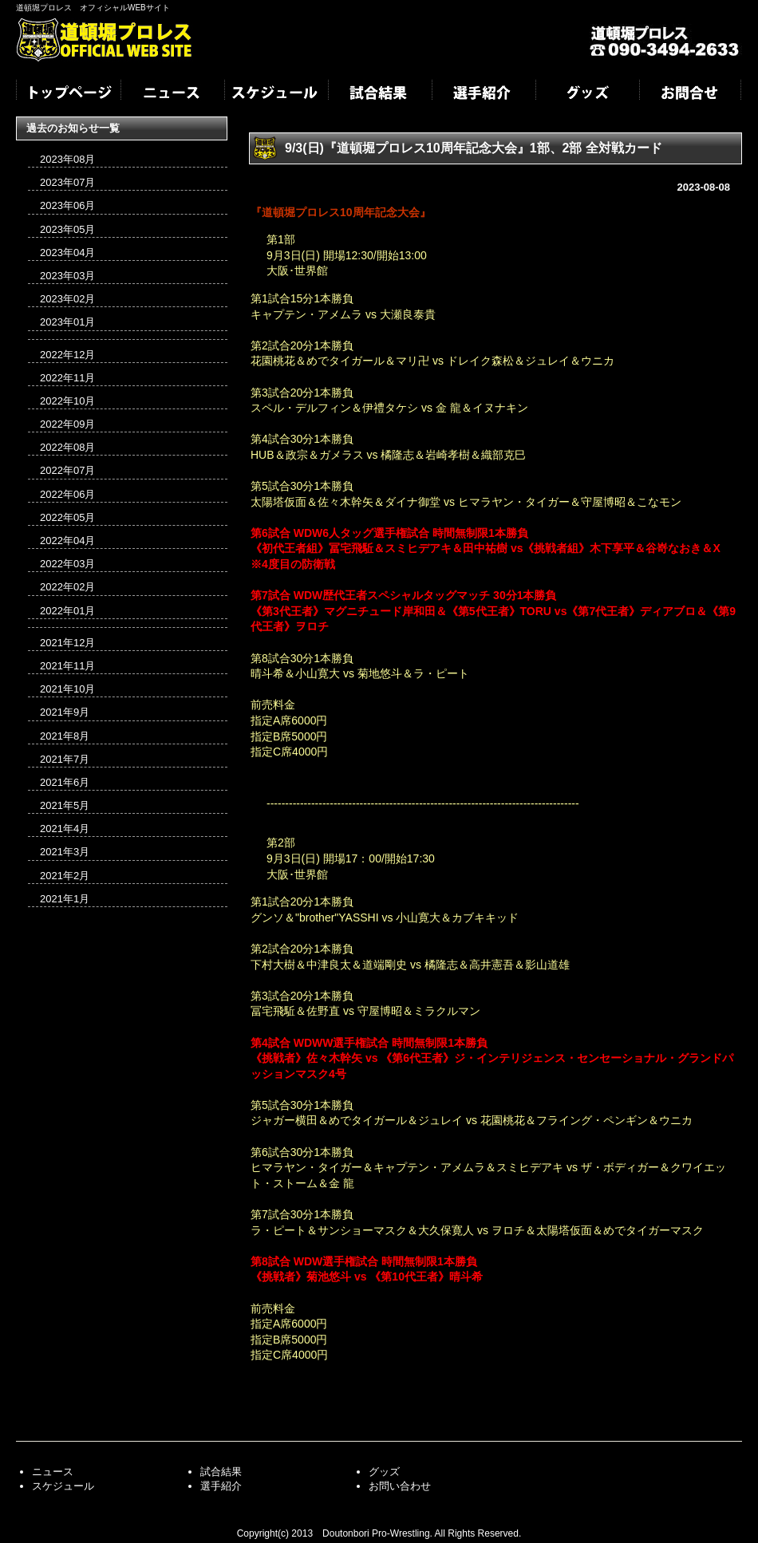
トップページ (68, 94)
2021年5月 (64, 805)
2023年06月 (67, 205)
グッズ (586, 94)
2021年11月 (67, 666)
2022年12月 (67, 355)
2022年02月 (67, 587)
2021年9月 (64, 712)
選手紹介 (483, 94)
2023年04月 (67, 252)
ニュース (171, 94)
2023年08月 (67, 159)
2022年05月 (67, 517)
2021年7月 (64, 759)
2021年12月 (67, 643)
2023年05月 (67, 229)
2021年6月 (64, 782)
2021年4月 (64, 829)
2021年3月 (64, 852)
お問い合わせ (400, 1486)
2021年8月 (64, 736)
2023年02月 (67, 299)
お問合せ (690, 94)
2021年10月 (67, 689)
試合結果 (379, 94)
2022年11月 (67, 378)
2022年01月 (67, 611)
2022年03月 (67, 564)
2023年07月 (67, 182)
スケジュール (275, 94)
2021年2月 (64, 876)
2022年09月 (67, 424)
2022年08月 (67, 447)
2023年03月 (67, 276)
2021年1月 (64, 899)
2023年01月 (67, 322)
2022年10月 (67, 401)
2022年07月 (67, 470)
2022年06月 (67, 494)
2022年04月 (67, 541)
